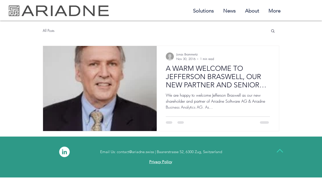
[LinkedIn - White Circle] (64, 152)
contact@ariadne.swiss (135, 151)
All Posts (48, 30)
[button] (272, 31)
